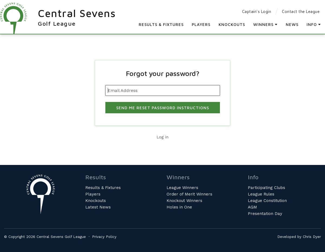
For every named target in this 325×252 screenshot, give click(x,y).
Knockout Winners (184, 200)
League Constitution (267, 200)
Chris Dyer (312, 236)
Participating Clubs (266, 187)
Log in (162, 137)
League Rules (261, 194)
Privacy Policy (104, 236)
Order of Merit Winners (189, 194)
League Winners (182, 187)
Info (314, 24)
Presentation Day (265, 213)
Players (201, 24)
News (292, 24)
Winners (265, 24)
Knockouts (232, 24)
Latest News (98, 207)
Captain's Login (256, 11)
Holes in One (179, 207)
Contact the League (301, 11)
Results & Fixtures (161, 24)
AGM (252, 207)
